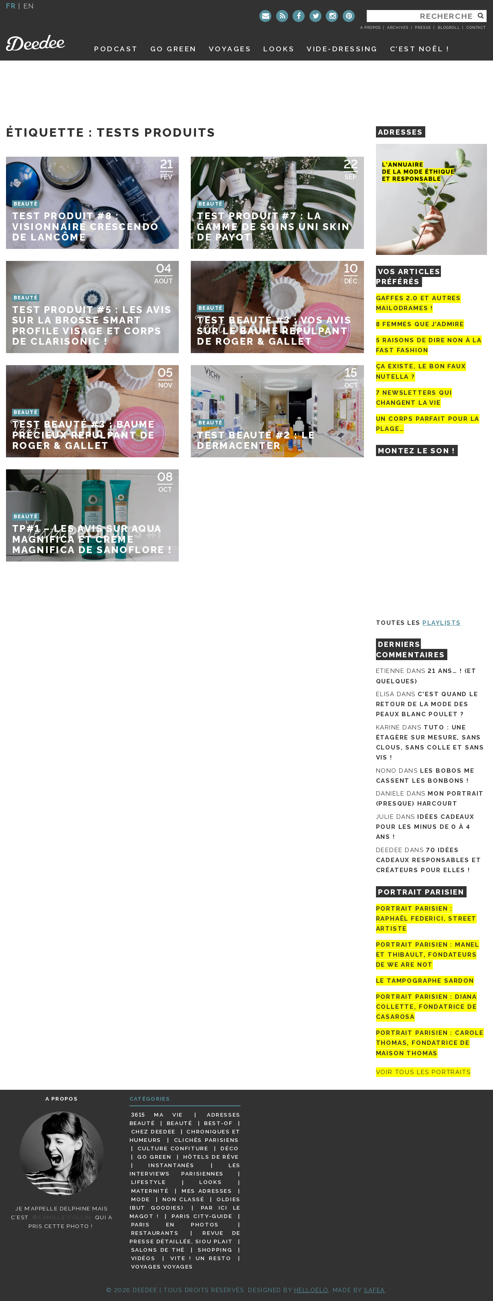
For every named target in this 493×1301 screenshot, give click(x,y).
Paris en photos (175, 1224)
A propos (370, 28)
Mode (140, 1199)
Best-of (218, 1123)
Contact (476, 28)
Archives (397, 28)
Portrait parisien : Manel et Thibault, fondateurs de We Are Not (428, 954)
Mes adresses (207, 1191)
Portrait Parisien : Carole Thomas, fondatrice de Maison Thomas (430, 1043)
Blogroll (449, 28)
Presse (423, 28)
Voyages (230, 48)
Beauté (179, 1123)
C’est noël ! (420, 48)
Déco (229, 1148)
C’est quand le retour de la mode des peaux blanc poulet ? (427, 704)
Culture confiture (172, 1148)
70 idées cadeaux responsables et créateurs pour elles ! (428, 860)
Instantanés (171, 1165)
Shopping (215, 1249)
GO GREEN (173, 48)
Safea (374, 1290)
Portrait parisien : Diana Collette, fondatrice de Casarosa (426, 1006)
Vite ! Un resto (200, 1258)
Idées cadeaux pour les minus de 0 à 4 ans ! (425, 826)
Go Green (154, 1157)
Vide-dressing (342, 48)
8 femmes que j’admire (420, 324)
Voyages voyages (162, 1266)
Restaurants (155, 1233)
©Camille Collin (61, 1217)
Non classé (183, 1199)
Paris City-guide (202, 1216)
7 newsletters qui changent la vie (414, 397)
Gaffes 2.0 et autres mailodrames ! (418, 303)
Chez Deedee (153, 1131)
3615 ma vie (157, 1114)
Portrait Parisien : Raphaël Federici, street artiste (426, 918)
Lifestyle (148, 1182)
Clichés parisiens (206, 1140)
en (28, 6)
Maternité (150, 1191)
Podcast (116, 48)
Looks (279, 48)
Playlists (441, 622)
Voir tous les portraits (423, 1072)
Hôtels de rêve (211, 1157)
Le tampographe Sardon (425, 980)
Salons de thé (158, 1249)
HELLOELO (311, 1290)
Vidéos (143, 1258)
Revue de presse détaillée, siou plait (184, 1237)
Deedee (41, 43)
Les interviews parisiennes (185, 1169)
